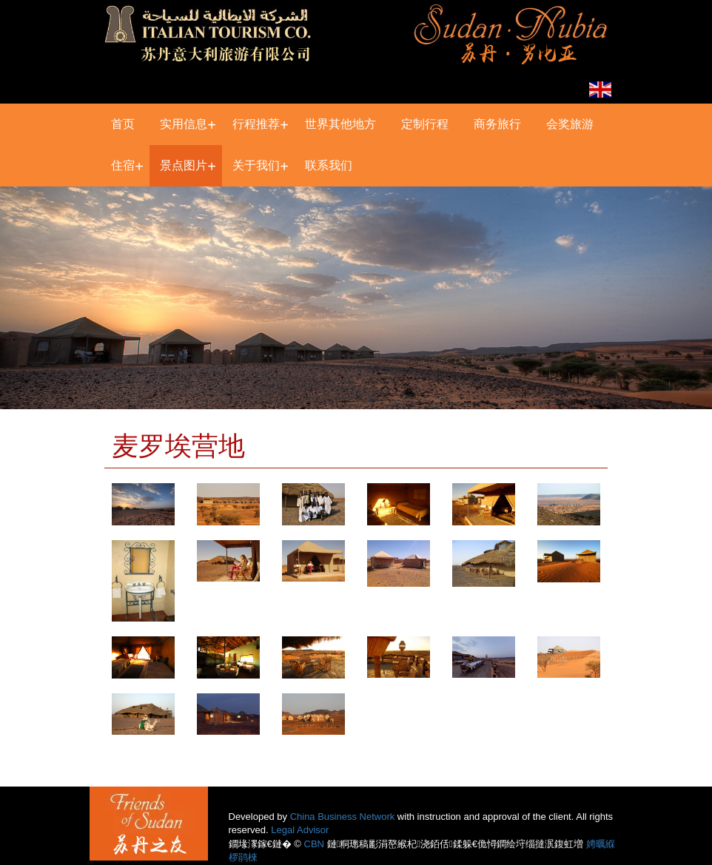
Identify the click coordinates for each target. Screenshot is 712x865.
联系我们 (328, 165)
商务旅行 (497, 124)
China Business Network (342, 816)
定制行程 (425, 124)
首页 (123, 124)
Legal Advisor (300, 829)
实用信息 (183, 124)
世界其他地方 (340, 124)
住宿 (123, 165)
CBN (314, 843)
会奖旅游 (570, 124)
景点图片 (183, 165)
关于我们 (256, 165)
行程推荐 (256, 124)
